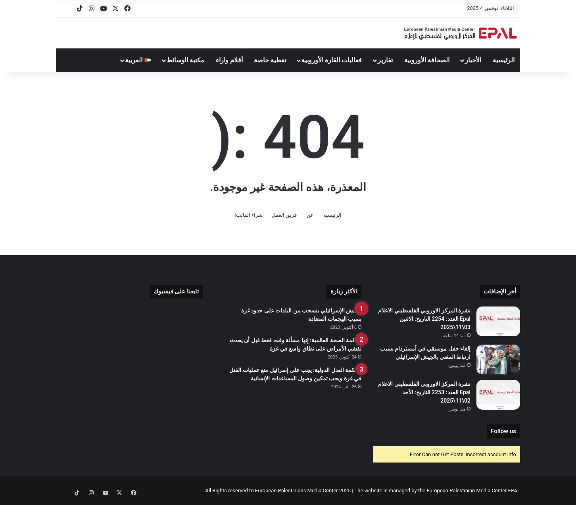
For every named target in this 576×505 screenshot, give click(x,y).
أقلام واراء (229, 60)
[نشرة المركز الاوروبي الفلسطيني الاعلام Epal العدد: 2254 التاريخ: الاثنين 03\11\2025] (498, 321)
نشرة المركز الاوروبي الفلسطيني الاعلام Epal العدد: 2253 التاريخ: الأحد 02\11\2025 (424, 392)
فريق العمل (284, 215)
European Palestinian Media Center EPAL (473, 490)
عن (310, 215)
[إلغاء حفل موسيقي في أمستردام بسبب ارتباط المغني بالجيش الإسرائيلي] (498, 359)
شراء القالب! (248, 215)
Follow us (503, 431)
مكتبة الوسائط (185, 60)
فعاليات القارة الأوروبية (331, 60)
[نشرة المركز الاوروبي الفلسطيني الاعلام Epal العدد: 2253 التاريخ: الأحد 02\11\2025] (498, 395)
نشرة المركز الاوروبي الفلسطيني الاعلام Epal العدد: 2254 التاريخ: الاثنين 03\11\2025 (424, 318)
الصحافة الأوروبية (426, 60)
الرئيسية (504, 60)
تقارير (385, 60)
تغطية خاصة (270, 60)
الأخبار (473, 60)
